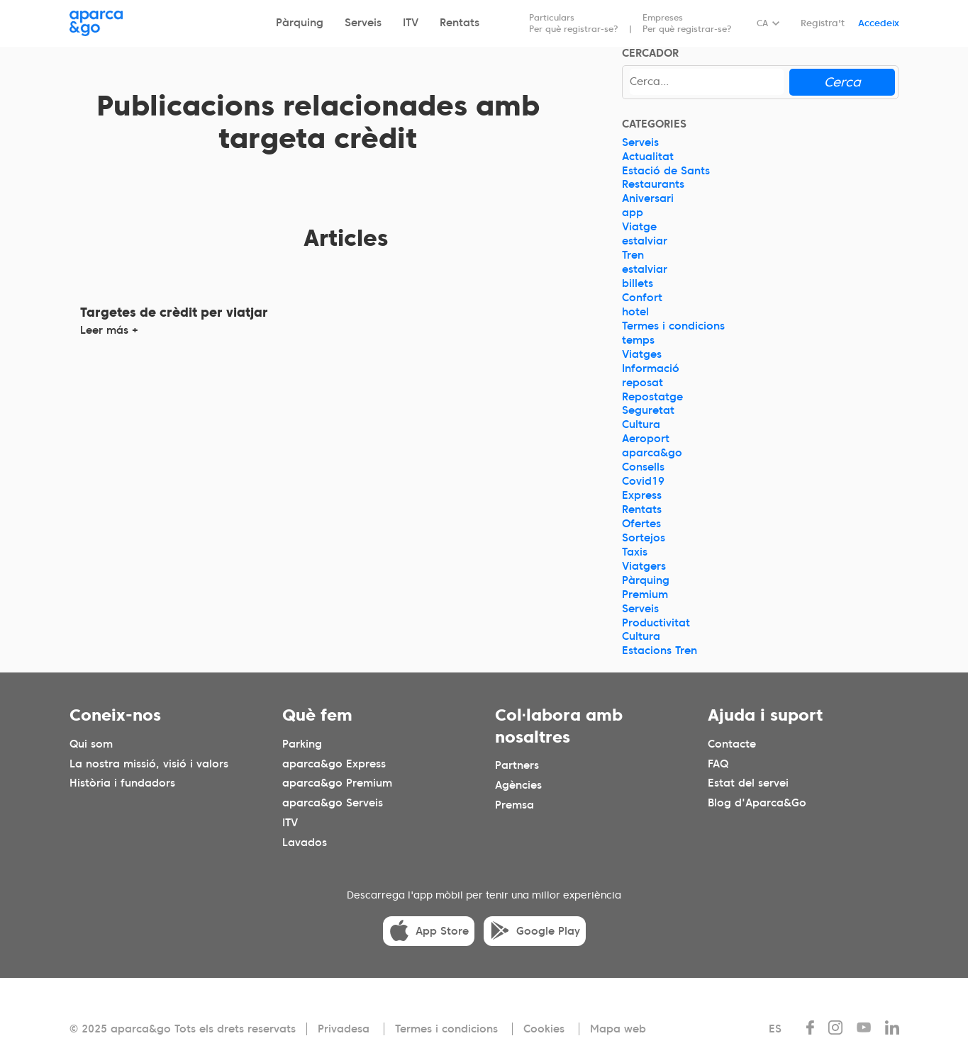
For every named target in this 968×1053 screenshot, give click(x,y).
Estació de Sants (666, 170)
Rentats (459, 22)
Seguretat (648, 410)
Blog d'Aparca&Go (757, 803)
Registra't (823, 23)
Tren (633, 255)
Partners (517, 765)
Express (642, 495)
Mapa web (618, 1029)
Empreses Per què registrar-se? (687, 23)
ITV (410, 22)
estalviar (644, 241)
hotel (635, 311)
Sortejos (643, 537)
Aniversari (648, 198)
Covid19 (643, 481)
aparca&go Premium (337, 783)
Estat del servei (748, 783)
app (632, 212)
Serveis (363, 22)
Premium (645, 594)
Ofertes (641, 523)
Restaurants (653, 184)
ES (775, 1029)
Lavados (304, 843)
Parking (302, 744)
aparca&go (652, 452)
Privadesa (343, 1029)
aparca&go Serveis (332, 803)
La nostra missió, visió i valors (148, 764)
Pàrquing (299, 22)
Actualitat (648, 156)
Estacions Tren (659, 650)
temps (638, 340)
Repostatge (652, 396)
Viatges (642, 354)
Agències (518, 785)
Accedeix (878, 23)
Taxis (634, 552)
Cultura (641, 424)
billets (637, 283)
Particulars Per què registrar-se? (573, 23)
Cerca (842, 81)
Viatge (639, 226)
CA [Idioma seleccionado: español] (762, 23)
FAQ (718, 764)
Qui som (91, 744)
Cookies (543, 1029)
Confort (642, 297)
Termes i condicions (673, 326)
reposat (642, 382)
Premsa (514, 805)
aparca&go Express (334, 764)
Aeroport (645, 438)
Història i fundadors (122, 783)
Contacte (732, 744)
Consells (643, 467)
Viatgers (644, 566)
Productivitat (656, 622)
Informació (650, 368)
